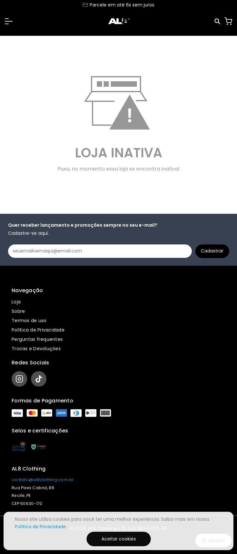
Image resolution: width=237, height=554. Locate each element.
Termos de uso (29, 320)
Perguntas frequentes (37, 339)
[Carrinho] (228, 21)
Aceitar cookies (118, 539)
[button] (9, 21)
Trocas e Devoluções (36, 348)
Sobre (18, 311)
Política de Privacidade (38, 330)
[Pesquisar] (217, 21)
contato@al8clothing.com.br (43, 479)
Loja (16, 302)
